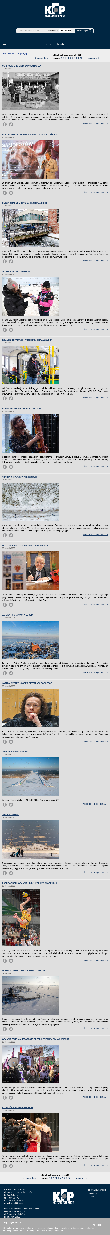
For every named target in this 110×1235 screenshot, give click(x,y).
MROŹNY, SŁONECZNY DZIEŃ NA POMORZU (23, 971)
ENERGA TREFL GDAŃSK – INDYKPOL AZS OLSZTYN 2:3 (29, 883)
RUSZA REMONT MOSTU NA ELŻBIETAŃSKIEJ (24, 203)
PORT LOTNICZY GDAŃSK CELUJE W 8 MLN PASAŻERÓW (30, 134)
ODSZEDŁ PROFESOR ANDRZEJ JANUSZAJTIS (25, 545)
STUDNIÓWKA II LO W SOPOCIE (17, 1107)
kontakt (60, 44)
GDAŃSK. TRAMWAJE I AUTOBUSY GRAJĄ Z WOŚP (27, 340)
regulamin (92, 1193)
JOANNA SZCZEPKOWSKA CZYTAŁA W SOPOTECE (27, 683)
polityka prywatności (97, 1190)
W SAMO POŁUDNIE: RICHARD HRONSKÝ (22, 408)
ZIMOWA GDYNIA (10, 814)
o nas (48, 44)
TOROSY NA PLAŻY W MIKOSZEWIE (19, 477)
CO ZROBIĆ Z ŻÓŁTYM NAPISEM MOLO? (22, 66)
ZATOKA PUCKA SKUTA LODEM (17, 615)
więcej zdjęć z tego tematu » (95, 124)
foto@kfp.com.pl (18, 1203)
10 (81, 58)
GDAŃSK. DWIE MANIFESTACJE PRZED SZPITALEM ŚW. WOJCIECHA (35, 1039)
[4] (68, 58)
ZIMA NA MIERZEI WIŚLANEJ (16, 752)
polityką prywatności (69, 1228)
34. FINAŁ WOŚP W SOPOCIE (16, 271)
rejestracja (92, 1196)
